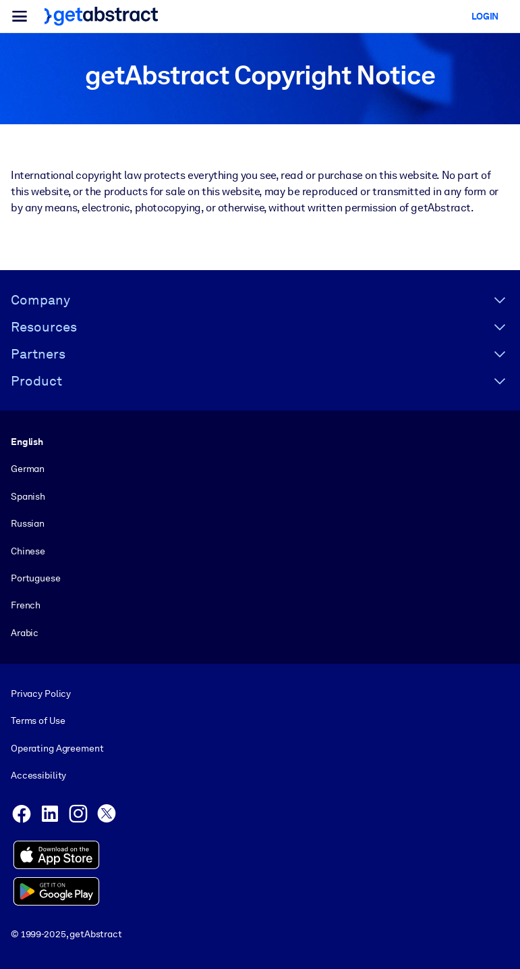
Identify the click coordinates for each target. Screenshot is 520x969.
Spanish (28, 496)
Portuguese (36, 578)
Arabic (24, 632)
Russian (28, 523)
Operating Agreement (57, 748)
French (25, 605)
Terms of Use (38, 720)
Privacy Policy (41, 693)
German (28, 468)
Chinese (28, 550)
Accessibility (38, 775)
